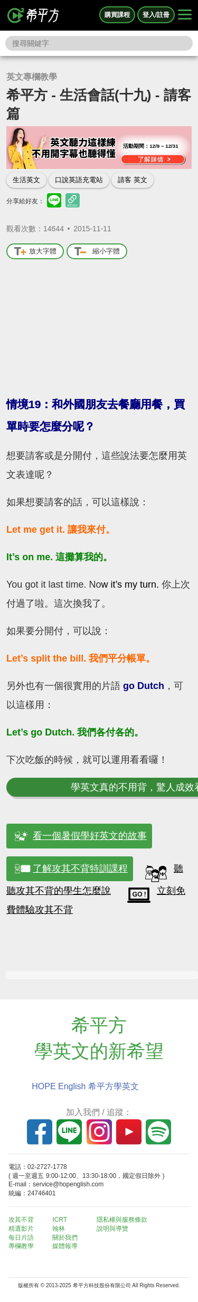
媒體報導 (65, 1246)
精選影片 (21, 1228)
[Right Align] (185, 15)
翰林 (58, 1228)
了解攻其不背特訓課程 (80, 868)
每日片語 (21, 1237)
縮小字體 (97, 251)
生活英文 (26, 180)
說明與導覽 (112, 1228)
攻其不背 (21, 1219)
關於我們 (65, 1237)
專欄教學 (21, 1246)
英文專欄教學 (31, 76)
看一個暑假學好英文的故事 (90, 836)
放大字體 (35, 251)
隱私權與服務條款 (122, 1219)
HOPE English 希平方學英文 (85, 1086)
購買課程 (117, 14)
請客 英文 (132, 180)
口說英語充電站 (79, 180)
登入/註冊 (156, 14)
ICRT (59, 1219)
